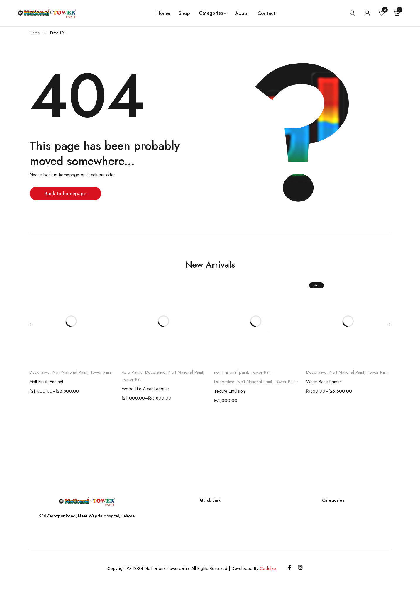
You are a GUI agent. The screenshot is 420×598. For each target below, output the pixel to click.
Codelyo (267, 568)
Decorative (39, 372)
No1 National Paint (69, 372)
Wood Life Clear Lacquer (145, 388)
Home (35, 32)
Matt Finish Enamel (46, 381)
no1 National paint (231, 372)
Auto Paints (132, 372)
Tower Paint (101, 372)
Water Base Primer (323, 381)
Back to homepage (66, 193)
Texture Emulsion (229, 391)
